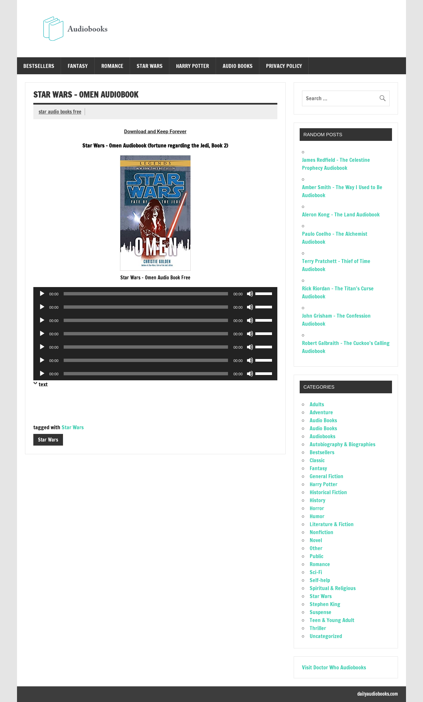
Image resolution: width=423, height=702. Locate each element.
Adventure (321, 412)
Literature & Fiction (332, 524)
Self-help (320, 580)
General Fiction (326, 476)
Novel (316, 540)
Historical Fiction (328, 492)
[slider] (146, 293)
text (43, 384)
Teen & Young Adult (332, 620)
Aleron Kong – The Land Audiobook (341, 214)
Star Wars (150, 66)
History (317, 500)
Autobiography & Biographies (342, 444)
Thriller (318, 628)
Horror (317, 508)
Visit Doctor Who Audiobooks (334, 667)
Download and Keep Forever (155, 132)
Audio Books (238, 66)
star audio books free (60, 111)
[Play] (42, 293)
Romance (112, 66)
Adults (317, 404)
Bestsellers (38, 66)
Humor (317, 516)
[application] (155, 293)
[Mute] (250, 293)
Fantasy (78, 66)
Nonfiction (321, 532)
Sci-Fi (316, 572)
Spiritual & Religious (333, 588)
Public (316, 556)
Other (316, 548)
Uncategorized (326, 636)
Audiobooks (322, 436)
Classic (317, 460)
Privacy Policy (284, 66)
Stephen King (325, 604)
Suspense (320, 612)
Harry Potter (192, 66)
